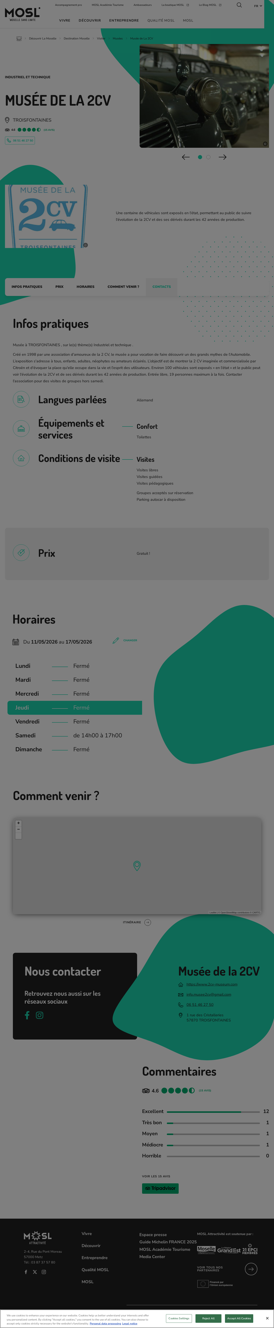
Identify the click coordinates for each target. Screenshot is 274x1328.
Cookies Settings (178, 1321)
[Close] (267, 1321)
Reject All (208, 1321)
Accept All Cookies (239, 1321)
